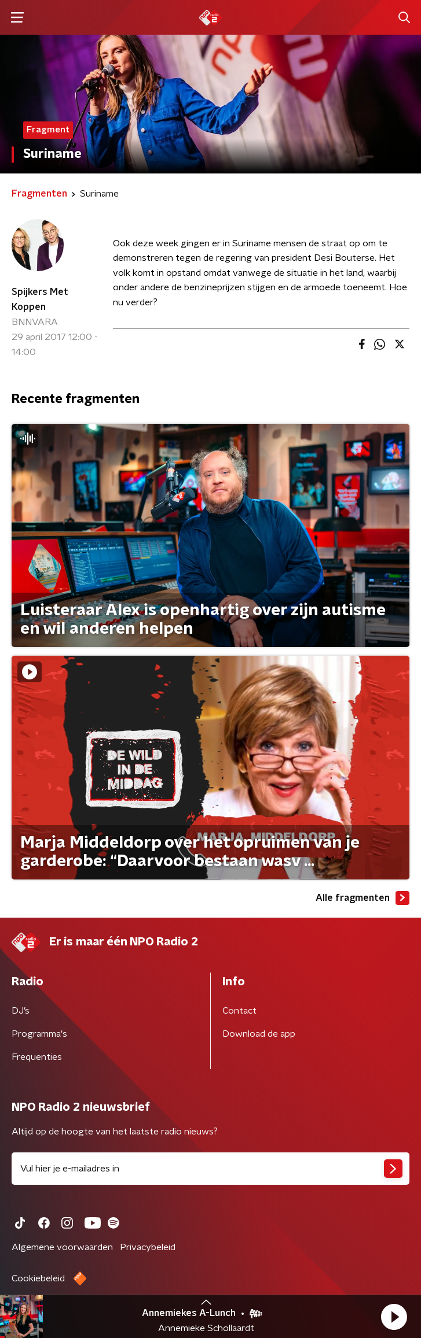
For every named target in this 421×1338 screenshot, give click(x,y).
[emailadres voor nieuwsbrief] (210, 1168)
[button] (393, 1316)
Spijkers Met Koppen (40, 299)
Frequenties (37, 1057)
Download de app (258, 1033)
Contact (239, 1010)
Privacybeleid (147, 1247)
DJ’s (21, 1010)
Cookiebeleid (38, 1278)
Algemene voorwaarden (62, 1247)
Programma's (39, 1033)
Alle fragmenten (362, 898)
